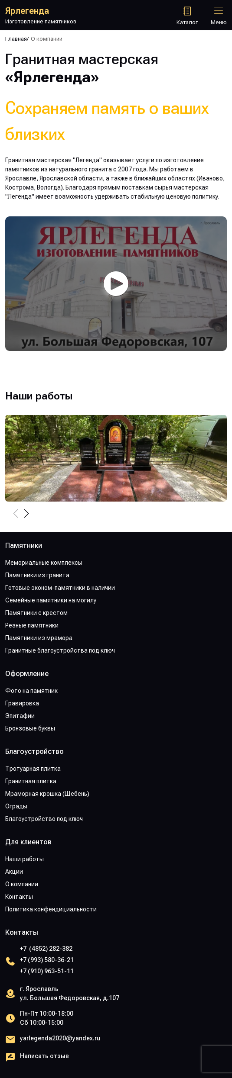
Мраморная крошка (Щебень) (47, 793)
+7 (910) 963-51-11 (47, 971)
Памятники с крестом (36, 612)
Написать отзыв (44, 1055)
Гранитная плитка (30, 781)
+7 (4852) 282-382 (46, 948)
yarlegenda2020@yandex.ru (60, 1038)
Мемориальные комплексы (43, 562)
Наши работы (24, 859)
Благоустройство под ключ (44, 818)
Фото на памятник (31, 690)
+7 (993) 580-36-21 (47, 959)
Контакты (19, 896)
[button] (26, 513)
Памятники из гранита (37, 575)
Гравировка (22, 703)
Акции (14, 871)
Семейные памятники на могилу (50, 600)
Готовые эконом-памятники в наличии (60, 587)
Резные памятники (32, 625)
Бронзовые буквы (30, 728)
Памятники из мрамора (38, 637)
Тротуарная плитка (33, 768)
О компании (21, 884)
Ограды (16, 806)
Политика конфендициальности (51, 909)
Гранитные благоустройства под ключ (60, 650)
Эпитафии (20, 715)
